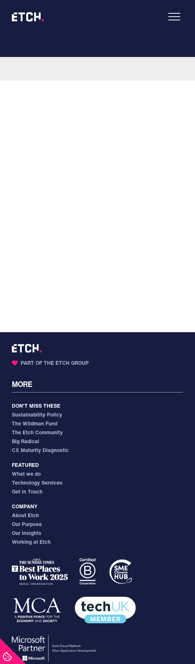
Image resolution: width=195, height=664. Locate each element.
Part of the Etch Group (50, 363)
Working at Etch (31, 542)
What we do (26, 474)
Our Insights (26, 533)
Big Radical (25, 441)
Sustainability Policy (37, 414)
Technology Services (37, 482)
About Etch (25, 515)
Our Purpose (27, 524)
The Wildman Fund (34, 423)
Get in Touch (27, 491)
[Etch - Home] (28, 16)
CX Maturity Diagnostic (40, 450)
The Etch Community (37, 432)
